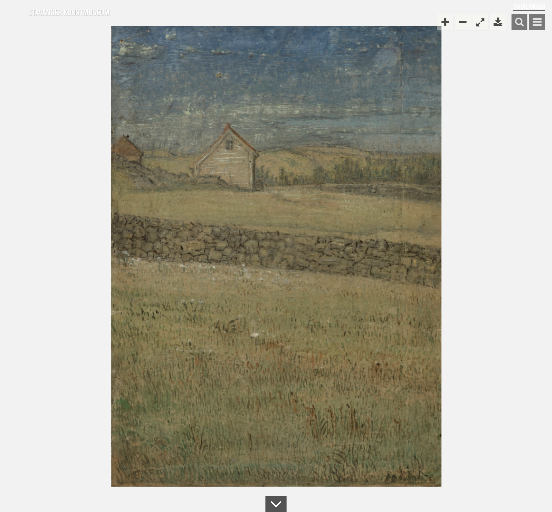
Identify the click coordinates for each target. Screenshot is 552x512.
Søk (519, 22)
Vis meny (537, 22)
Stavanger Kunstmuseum (68, 12)
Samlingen (529, 6)
